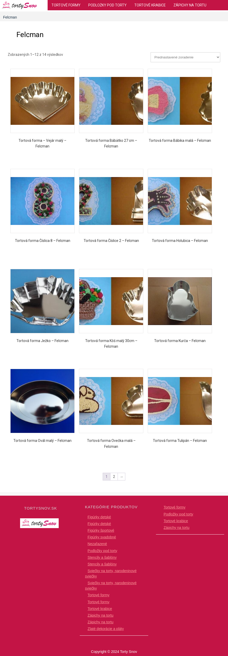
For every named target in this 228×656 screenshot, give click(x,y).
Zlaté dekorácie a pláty (105, 629)
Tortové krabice (150, 5)
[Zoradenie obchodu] (185, 57)
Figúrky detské (99, 517)
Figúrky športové (100, 530)
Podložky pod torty (107, 5)
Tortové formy (66, 5)
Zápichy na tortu (189, 5)
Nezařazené (97, 544)
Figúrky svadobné (101, 537)
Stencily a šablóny (102, 557)
